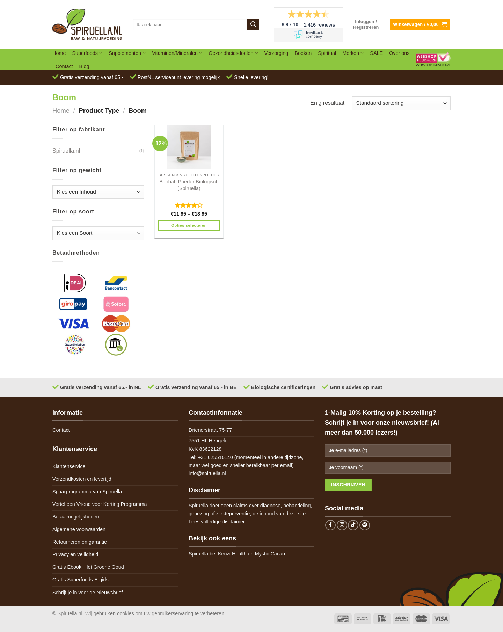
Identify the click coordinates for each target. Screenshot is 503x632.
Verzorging (276, 53)
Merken (353, 53)
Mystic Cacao (270, 554)
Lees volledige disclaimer (217, 521)
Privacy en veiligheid (75, 554)
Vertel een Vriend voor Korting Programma (99, 504)
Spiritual (327, 53)
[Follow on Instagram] (342, 525)
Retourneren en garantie (79, 542)
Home (59, 53)
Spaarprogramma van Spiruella (87, 491)
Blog (84, 66)
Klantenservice (68, 466)
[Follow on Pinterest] (364, 525)
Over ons (399, 53)
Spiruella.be (202, 554)
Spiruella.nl (66, 151)
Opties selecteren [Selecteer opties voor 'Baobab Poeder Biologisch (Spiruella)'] (189, 225)
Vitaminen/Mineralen (177, 53)
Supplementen (127, 53)
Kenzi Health (232, 554)
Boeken (303, 53)
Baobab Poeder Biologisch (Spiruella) (189, 185)
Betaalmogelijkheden (75, 517)
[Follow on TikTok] (353, 525)
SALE (376, 53)
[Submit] (253, 24)
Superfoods (87, 53)
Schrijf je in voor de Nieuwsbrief (87, 592)
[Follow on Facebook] (330, 525)
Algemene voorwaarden (78, 529)
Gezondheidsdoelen (233, 53)
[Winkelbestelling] (401, 103)
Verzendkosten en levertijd (81, 479)
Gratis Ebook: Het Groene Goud (88, 567)
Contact (64, 66)
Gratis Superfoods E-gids (80, 579)
